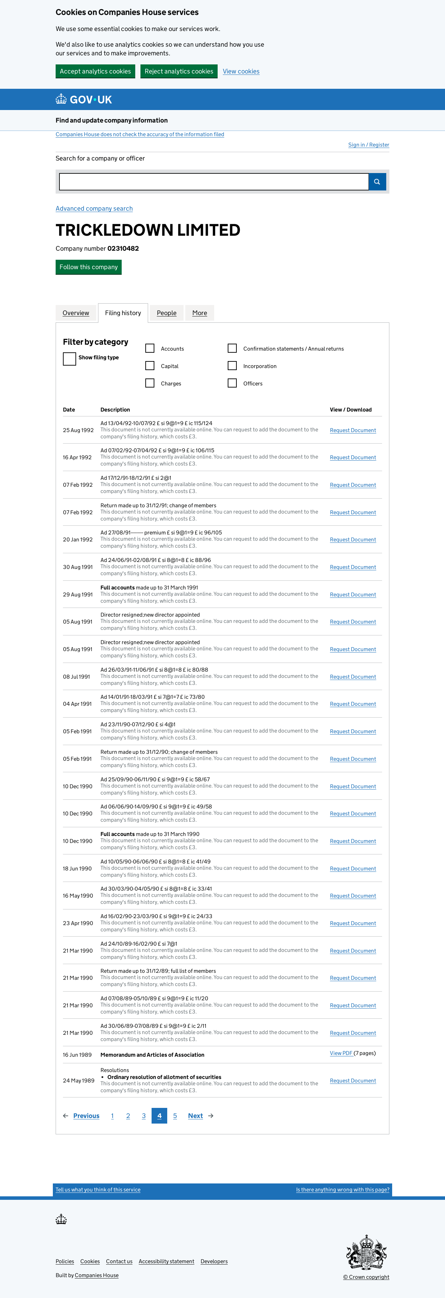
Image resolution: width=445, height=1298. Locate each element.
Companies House (97, 1275)
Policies (65, 1261)
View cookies (241, 71)
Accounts (164, 349)
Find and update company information (112, 120)
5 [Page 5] (175, 1116)
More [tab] (199, 312)
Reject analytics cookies (179, 71)
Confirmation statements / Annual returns (286, 349)
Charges (163, 384)
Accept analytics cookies (95, 71)
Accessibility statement (166, 1261)
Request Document (353, 430)
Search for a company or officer (100, 158)
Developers (214, 1261)
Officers (245, 384)
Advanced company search (94, 208)
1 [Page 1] (112, 1116)
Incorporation (252, 367)
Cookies (90, 1261)
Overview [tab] (76, 312)
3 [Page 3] (144, 1116)
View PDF (342, 1053)
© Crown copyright (366, 1277)
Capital (161, 367)
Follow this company (88, 267)
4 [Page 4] (159, 1116)
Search (377, 181)
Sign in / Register (368, 144)
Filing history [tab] (123, 312)
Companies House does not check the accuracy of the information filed (140, 134)
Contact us (119, 1261)
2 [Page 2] (128, 1116)
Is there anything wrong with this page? (342, 1189)
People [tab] (167, 312)
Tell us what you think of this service (98, 1189)
